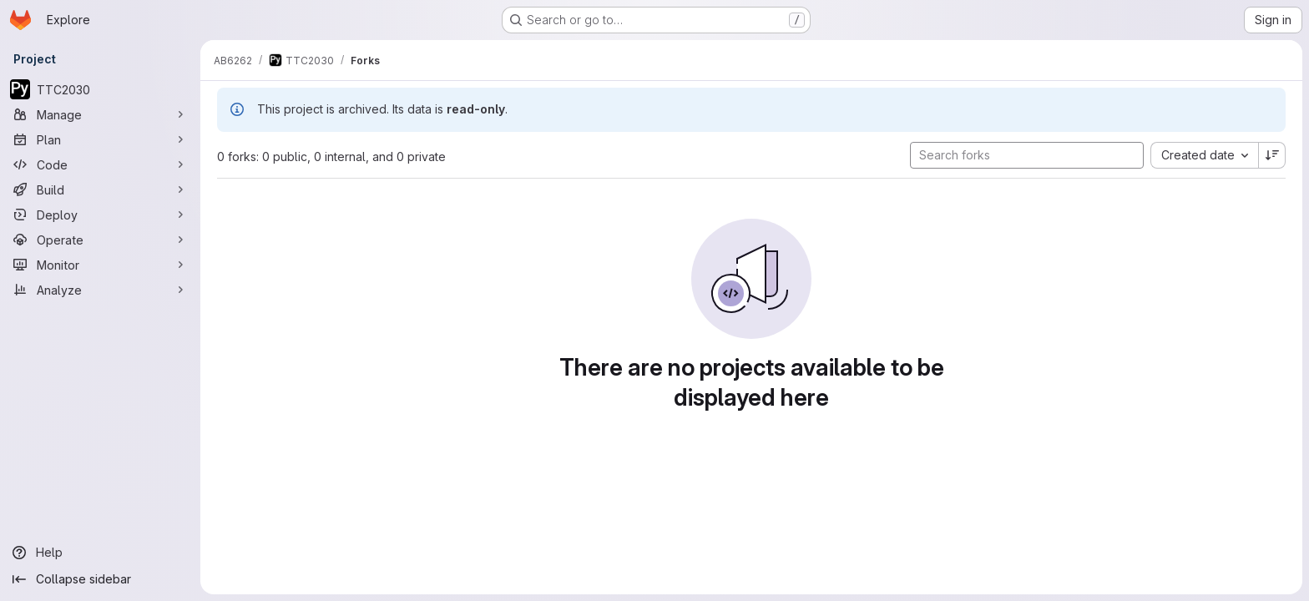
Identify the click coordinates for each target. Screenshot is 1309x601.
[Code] (100, 164)
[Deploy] (100, 214)
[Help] (100, 552)
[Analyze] (100, 289)
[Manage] (100, 114)
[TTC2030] (100, 89)
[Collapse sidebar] (100, 579)
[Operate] (100, 239)
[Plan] (100, 139)
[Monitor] (100, 264)
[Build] (100, 189)
